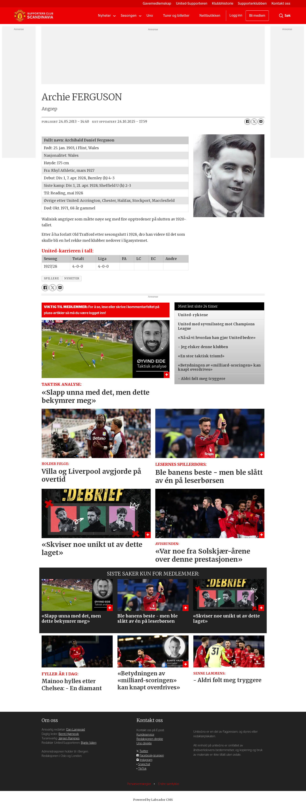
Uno (150, 15)
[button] (256, 598)
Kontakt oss (281, 3)
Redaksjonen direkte (149, 739)
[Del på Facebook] (247, 121)
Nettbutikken (209, 15)
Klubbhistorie (222, 3)
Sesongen (128, 15)
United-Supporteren (191, 3)
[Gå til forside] (33, 15)
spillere (51, 278)
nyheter (71, 278)
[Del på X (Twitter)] (254, 121)
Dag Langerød (75, 729)
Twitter (143, 751)
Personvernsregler (139, 784)
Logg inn (236, 15)
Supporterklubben (252, 3)
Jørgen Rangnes (68, 738)
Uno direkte (144, 743)
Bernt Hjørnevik (69, 734)
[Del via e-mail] (261, 121)
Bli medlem (257, 15)
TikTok (142, 768)
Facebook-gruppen (152, 755)
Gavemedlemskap (157, 3)
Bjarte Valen (88, 742)
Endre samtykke (168, 784)
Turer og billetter (176, 15)
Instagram (146, 759)
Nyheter (104, 15)
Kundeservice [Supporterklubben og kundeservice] (145, 734)
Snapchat (144, 764)
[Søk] (281, 15)
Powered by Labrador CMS (153, 800)
